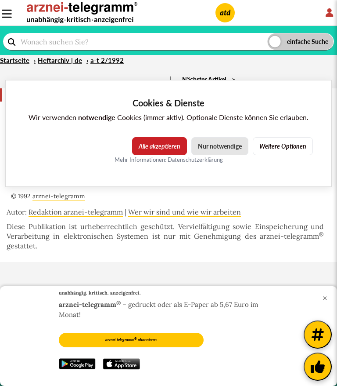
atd (225, 12)
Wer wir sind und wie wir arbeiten (184, 212)
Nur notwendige (220, 146)
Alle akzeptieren (159, 146)
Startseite (14, 60)
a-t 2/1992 (107, 60)
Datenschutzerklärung (195, 159)
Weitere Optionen (282, 146)
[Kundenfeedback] (318, 367)
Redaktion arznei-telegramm (76, 212)
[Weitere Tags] (318, 334)
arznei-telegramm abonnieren (131, 339)
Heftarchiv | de (60, 60)
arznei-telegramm (58, 196)
